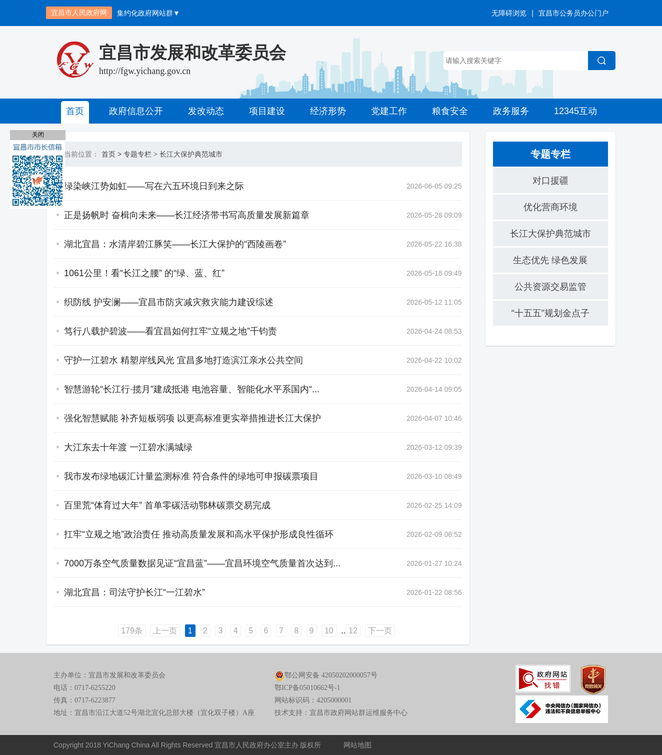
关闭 (38, 134)
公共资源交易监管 (550, 287)
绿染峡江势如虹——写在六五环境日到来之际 (154, 186)
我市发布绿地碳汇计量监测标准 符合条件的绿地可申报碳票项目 (191, 476)
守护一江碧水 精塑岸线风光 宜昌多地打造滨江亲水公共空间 (183, 360)
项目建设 (267, 111)
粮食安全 (450, 111)
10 (329, 630)
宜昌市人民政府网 (79, 13)
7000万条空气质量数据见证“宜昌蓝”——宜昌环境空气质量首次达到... (202, 563)
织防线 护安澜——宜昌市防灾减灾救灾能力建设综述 (169, 302)
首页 (75, 111)
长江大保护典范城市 (191, 154)
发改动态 (206, 111)
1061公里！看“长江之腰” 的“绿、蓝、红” (144, 273)
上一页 (165, 630)
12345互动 (575, 111)
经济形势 (328, 111)
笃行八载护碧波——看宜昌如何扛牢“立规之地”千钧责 (170, 331)
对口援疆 (550, 181)
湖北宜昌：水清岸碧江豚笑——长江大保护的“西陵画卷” (175, 244)
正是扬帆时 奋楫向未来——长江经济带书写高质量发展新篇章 (187, 215)
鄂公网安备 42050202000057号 (326, 675)
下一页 (380, 630)
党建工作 (389, 111)
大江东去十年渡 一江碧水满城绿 (128, 447)
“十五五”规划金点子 (551, 313)
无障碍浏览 (509, 13)
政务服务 (511, 111)
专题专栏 (138, 154)
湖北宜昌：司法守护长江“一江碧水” (134, 592)
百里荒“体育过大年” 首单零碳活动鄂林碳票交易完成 (167, 505)
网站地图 (358, 745)
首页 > (112, 154)
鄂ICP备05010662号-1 (307, 687)
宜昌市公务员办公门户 (573, 13)
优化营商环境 (551, 207)
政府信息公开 (136, 111)
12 (353, 630)
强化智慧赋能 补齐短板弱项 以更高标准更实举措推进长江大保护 (192, 418)
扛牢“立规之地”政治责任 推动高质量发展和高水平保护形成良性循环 (199, 534)
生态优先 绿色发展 (550, 260)
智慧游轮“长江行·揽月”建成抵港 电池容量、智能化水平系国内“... (192, 389)
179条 (131, 630)
